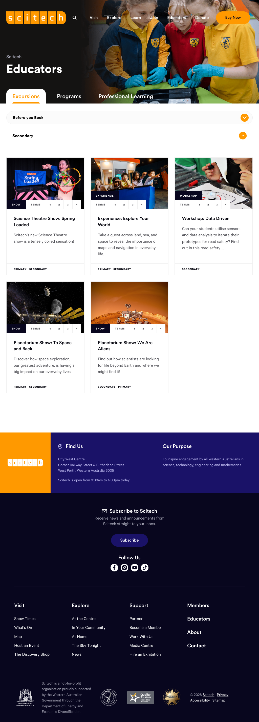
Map (21, 636)
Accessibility (200, 700)
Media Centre (141, 645)
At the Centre (84, 618)
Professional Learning (125, 96)
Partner (136, 618)
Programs (69, 96)
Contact (196, 646)
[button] (94, 17)
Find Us (74, 446)
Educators (198, 619)
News (76, 654)
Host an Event (26, 645)
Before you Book (131, 118)
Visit (19, 605)
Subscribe (129, 540)
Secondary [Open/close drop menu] (129, 135)
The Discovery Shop (32, 654)
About (194, 632)
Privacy (222, 694)
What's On (23, 627)
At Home (80, 636)
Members (198, 605)
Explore (80, 605)
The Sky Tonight (86, 645)
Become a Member (146, 627)
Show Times (24, 618)
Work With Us (141, 636)
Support (139, 605)
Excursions (26, 96)
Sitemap (218, 700)
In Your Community (88, 627)
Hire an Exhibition (145, 654)
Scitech (13, 56)
